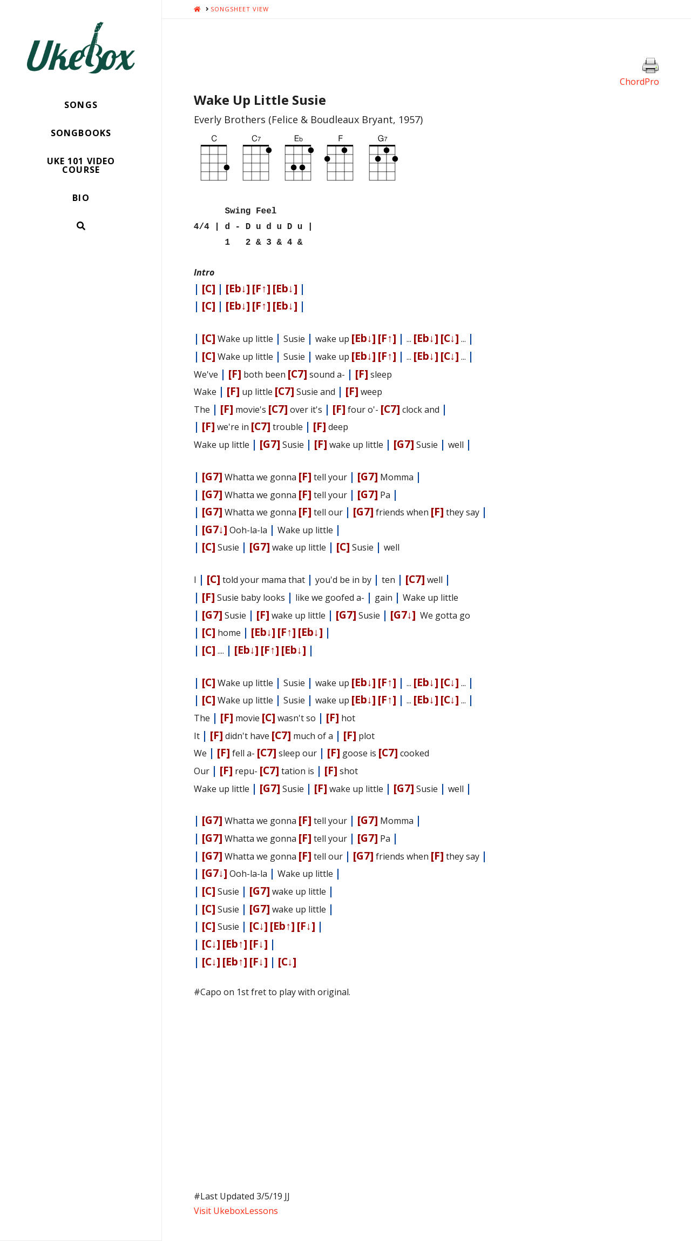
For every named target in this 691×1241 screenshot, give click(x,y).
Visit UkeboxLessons (236, 1206)
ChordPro (639, 82)
